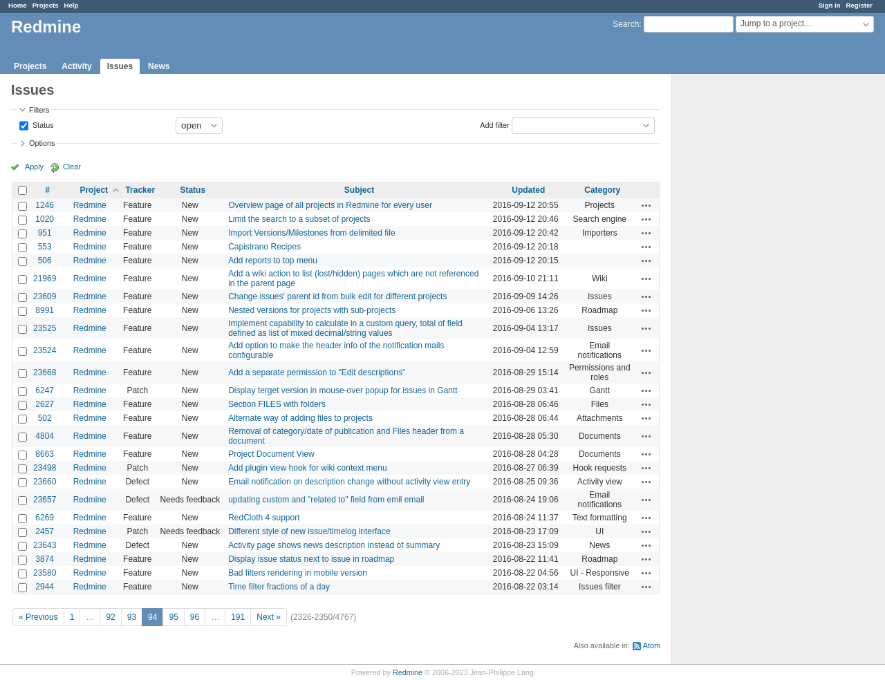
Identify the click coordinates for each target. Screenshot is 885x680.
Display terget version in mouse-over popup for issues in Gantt (343, 390)
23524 (44, 350)
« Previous (38, 617)
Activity (76, 66)
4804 (44, 436)
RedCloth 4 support (263, 517)
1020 (44, 219)
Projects (45, 5)
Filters (39, 110)
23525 (44, 328)
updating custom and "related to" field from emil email (326, 499)
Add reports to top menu (272, 260)
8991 (44, 310)
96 (194, 617)
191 (238, 617)
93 (131, 617)
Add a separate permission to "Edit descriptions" (316, 372)
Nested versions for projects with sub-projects (311, 310)
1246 (44, 205)
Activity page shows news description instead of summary (334, 545)
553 (45, 247)
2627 (44, 404)
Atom (651, 645)
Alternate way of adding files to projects (300, 418)
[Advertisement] (741, 291)
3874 (44, 559)
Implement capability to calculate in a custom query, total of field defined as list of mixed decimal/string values (345, 328)
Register (859, 5)
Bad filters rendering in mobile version (297, 573)
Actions (646, 205)
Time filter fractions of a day (279, 587)
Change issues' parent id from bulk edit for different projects (337, 296)
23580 (44, 573)
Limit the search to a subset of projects (299, 219)
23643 (44, 545)
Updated (528, 190)
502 (45, 418)
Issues (120, 66)
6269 (44, 517)
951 (45, 233)
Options (42, 143)
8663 (44, 454)
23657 (44, 499)
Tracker (140, 190)
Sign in (830, 5)
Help (71, 5)
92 (110, 617)
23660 (44, 482)
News (158, 66)
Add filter (495, 124)
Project (94, 190)
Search (626, 24)
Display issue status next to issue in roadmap (311, 559)
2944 (44, 587)
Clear (72, 166)
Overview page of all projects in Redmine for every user (330, 205)
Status (42, 124)
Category (602, 190)
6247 (44, 390)
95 (173, 617)
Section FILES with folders (277, 404)
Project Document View (271, 454)
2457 (44, 531)
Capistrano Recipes (264, 247)
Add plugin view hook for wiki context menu (307, 468)
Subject (359, 190)
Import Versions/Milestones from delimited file (311, 233)
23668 (44, 372)
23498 (44, 468)
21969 (44, 278)
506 (45, 260)
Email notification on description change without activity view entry (349, 482)
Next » (269, 617)
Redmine (89, 205)
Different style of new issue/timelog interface (309, 531)
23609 (44, 296)
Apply (34, 166)
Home (17, 5)
